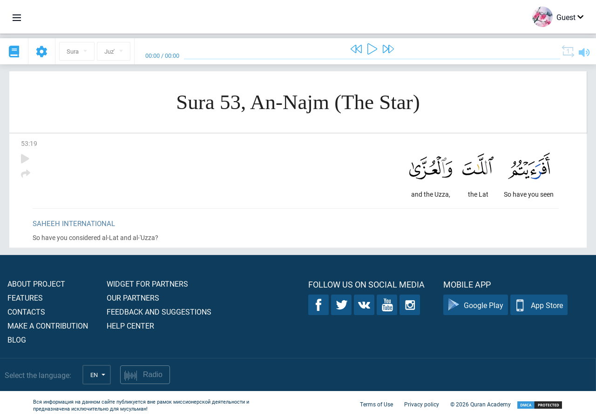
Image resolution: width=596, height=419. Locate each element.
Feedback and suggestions (159, 311)
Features (25, 297)
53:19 (29, 143)
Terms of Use (376, 404)
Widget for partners (147, 283)
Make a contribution (47, 325)
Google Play (475, 305)
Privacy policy (421, 404)
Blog (16, 339)
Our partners (133, 297)
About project (36, 283)
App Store (539, 305)
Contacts (26, 311)
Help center (130, 325)
